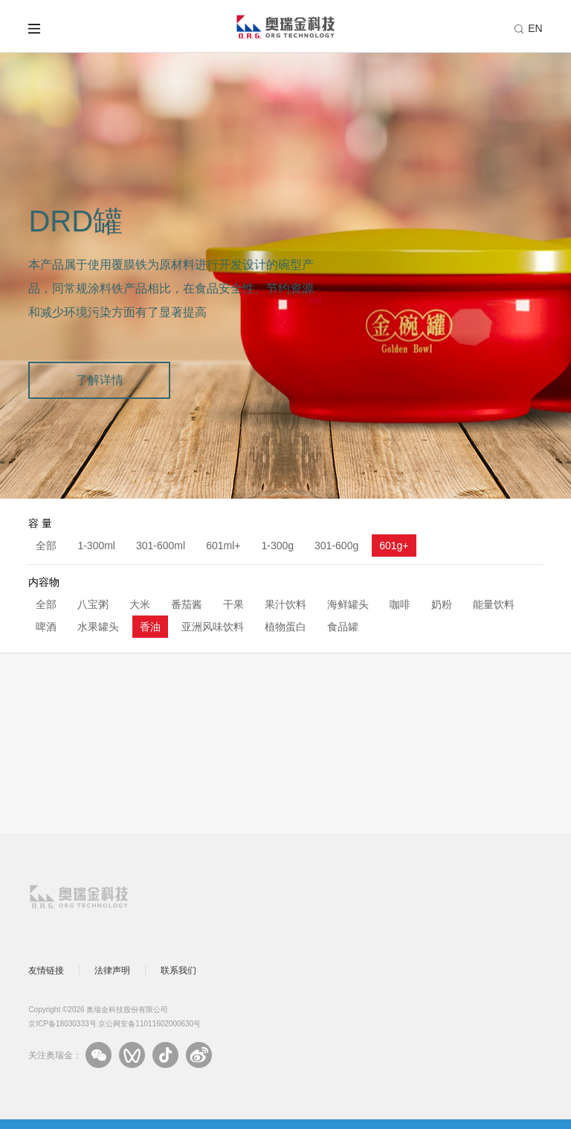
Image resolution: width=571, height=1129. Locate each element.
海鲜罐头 (348, 604)
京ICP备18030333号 (62, 1024)
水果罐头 (98, 627)
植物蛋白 (285, 627)
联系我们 (178, 970)
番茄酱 (186, 604)
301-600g (336, 545)
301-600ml (160, 545)
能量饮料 (493, 604)
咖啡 (400, 604)
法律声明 (112, 970)
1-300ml (96, 545)
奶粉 (441, 604)
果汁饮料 (285, 604)
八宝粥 (93, 604)
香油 (150, 627)
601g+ (393, 545)
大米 (139, 604)
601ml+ (223, 545)
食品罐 (342, 627)
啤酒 (46, 627)
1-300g (277, 545)
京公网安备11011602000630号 (149, 1024)
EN (535, 28)
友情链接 (46, 970)
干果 (233, 604)
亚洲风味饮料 (212, 627)
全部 (46, 545)
